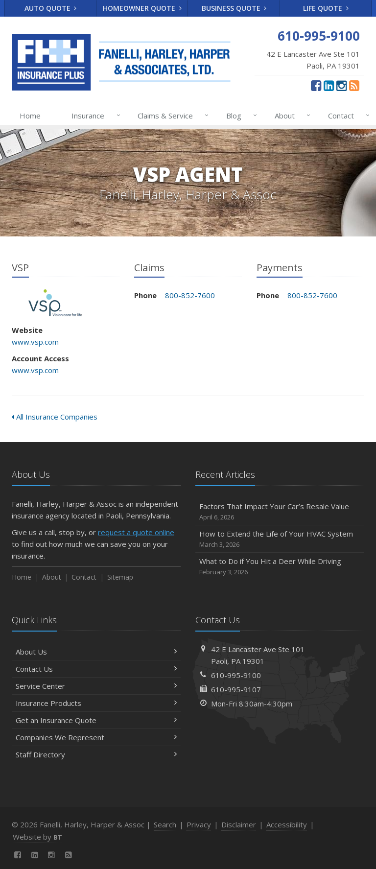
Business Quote (234, 8)
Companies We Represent (96, 737)
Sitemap (120, 577)
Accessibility (286, 824)
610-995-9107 (236, 689)
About (290, 115)
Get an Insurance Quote (96, 720)
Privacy (199, 824)
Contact (347, 115)
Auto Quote (50, 8)
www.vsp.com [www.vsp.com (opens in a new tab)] (35, 342)
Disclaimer (238, 824)
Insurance (93, 115)
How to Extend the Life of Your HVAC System (279, 539)
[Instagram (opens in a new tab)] (341, 85)
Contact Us (96, 669)
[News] (354, 85)
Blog (239, 115)
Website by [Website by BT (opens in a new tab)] (37, 837)
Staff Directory (96, 754)
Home (30, 115)
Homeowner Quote (142, 8)
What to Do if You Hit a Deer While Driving (279, 566)
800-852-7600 (190, 295)
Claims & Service (171, 115)
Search (165, 824)
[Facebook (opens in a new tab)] (316, 85)
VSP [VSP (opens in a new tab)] (55, 302)
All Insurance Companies (54, 417)
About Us (96, 652)
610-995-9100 (236, 675)
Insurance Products (96, 703)
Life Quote (326, 8)
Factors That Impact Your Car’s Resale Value (279, 511)
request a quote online (136, 532)
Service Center (96, 686)
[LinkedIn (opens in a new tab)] (329, 85)
